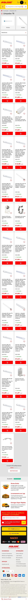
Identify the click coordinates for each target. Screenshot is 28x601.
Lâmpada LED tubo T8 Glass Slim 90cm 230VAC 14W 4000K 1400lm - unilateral (7, 315)
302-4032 (17, 388)
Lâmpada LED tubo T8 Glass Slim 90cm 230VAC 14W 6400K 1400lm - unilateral (20, 185)
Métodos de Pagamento (7, 555)
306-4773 (17, 159)
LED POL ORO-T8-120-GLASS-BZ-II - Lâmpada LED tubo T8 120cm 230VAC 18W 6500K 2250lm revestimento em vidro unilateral (20, 52)
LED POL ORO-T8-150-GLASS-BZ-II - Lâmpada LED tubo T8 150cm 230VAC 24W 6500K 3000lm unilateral (7, 187)
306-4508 (17, 92)
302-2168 (17, 221)
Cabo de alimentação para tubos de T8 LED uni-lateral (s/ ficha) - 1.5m (7, 448)
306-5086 (4, 289)
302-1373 (4, 221)
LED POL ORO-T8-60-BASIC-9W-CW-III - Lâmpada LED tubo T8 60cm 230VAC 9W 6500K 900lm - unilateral (20, 248)
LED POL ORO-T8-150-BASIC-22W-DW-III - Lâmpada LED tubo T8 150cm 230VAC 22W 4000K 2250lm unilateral (7, 282)
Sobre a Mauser (19, 553)
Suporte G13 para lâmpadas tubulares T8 (6, 218)
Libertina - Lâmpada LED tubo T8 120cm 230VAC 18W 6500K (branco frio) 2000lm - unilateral (20, 316)
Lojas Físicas (19, 555)
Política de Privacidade (21, 566)
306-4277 (4, 388)
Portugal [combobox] (7, 571)
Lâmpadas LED (12, 10)
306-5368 (17, 354)
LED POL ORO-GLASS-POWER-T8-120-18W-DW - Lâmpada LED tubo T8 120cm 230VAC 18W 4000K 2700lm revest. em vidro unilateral (20, 283)
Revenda (18, 559)
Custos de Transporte (7, 553)
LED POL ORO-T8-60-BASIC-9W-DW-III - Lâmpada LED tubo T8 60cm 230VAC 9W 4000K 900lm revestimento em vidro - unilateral (20, 416)
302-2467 (4, 452)
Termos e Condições (6, 557)
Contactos (18, 561)
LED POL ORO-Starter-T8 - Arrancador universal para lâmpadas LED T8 (20, 118)
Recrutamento (19, 557)
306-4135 (4, 92)
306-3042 (4, 320)
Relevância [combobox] (4, 32)
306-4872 (4, 58)
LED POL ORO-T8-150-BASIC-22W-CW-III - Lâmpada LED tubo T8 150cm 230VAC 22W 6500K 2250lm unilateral (7, 120)
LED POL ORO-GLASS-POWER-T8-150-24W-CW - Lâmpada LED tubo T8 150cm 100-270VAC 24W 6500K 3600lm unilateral (20, 153)
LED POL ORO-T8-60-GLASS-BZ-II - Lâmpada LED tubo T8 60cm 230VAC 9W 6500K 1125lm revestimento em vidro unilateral (20, 86)
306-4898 (17, 255)
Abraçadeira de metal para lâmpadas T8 (20, 217)
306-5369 (4, 255)
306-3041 (17, 192)
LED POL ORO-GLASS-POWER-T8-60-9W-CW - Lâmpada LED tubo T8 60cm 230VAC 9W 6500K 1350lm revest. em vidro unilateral (7, 249)
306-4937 (17, 422)
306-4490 (4, 192)
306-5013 (4, 159)
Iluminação (5, 10)
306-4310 (4, 354)
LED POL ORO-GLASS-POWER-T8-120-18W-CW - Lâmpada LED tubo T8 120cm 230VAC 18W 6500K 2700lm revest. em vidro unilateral (7, 86)
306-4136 (17, 289)
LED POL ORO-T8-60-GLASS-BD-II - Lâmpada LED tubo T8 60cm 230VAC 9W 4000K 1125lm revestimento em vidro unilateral (7, 382)
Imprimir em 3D (5, 564)
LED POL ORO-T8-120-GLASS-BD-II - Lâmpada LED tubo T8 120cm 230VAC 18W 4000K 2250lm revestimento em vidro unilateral (7, 348)
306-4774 (4, 422)
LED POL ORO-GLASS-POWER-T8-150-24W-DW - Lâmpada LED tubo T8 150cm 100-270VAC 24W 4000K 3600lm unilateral (7, 416)
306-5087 (4, 125)
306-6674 (17, 320)
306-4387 (17, 58)
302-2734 (17, 125)
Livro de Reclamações (21, 563)
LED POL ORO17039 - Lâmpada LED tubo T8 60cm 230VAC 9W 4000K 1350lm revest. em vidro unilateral (20, 348)
